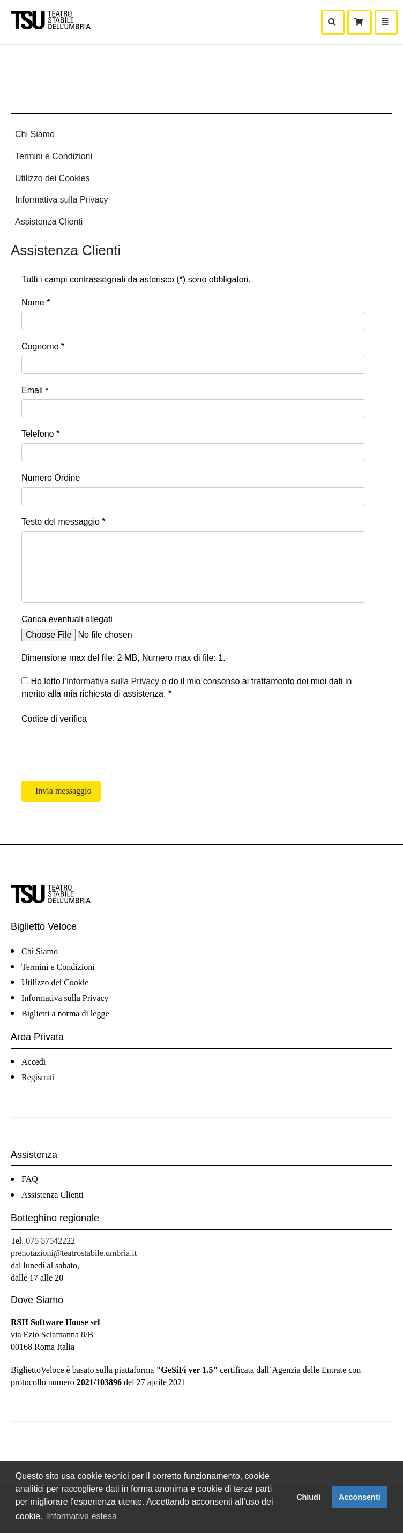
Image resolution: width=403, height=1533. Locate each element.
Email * (35, 390)
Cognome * (42, 346)
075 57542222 (50, 1240)
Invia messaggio (62, 790)
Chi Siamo (35, 134)
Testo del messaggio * (63, 521)
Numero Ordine (50, 477)
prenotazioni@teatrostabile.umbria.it (74, 1253)
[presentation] (102, 749)
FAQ (29, 1179)
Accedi (33, 1061)
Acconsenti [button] (359, 1497)
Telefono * (40, 433)
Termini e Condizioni (53, 156)
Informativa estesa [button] (82, 1516)
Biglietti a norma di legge (65, 1013)
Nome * (35, 302)
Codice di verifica (54, 718)
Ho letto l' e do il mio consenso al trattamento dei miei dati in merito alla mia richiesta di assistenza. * (186, 687)
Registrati (38, 1077)
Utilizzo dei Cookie (54, 982)
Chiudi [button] (308, 1497)
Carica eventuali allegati (67, 619)
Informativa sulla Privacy (61, 199)
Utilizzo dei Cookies (52, 178)
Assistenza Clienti (49, 221)
